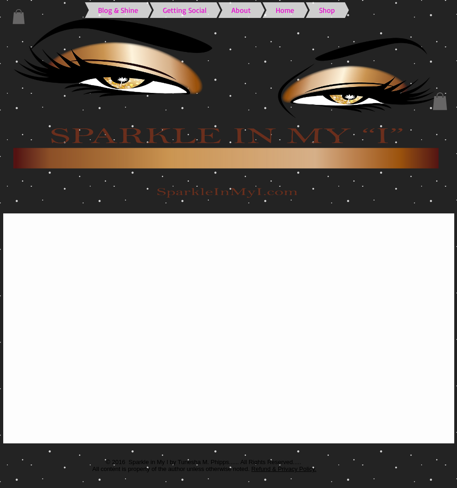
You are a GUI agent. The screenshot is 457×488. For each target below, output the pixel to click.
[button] (18, 16)
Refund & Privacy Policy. (283, 468)
